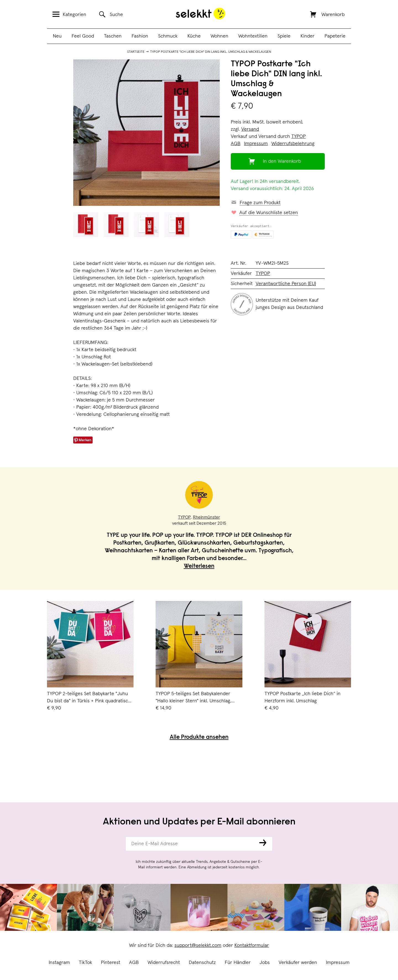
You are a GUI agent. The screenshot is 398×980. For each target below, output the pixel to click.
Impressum (338, 962)
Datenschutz (202, 962)
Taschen (113, 36)
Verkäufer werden (298, 962)
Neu (57, 36)
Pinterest (110, 962)
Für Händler (238, 962)
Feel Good (83, 36)
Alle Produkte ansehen (199, 737)
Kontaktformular (251, 945)
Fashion (140, 36)
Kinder (307, 36)
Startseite (136, 52)
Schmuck (167, 36)
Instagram (59, 962)
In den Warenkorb (282, 161)
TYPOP (298, 136)
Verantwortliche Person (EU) (286, 283)
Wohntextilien (253, 36)
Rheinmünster (206, 517)
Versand (250, 129)
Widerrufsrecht (164, 962)
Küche (194, 36)
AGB (134, 962)
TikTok (85, 962)
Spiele (283, 36)
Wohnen (219, 36)
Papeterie (334, 36)
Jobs (265, 962)
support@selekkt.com (197, 945)
